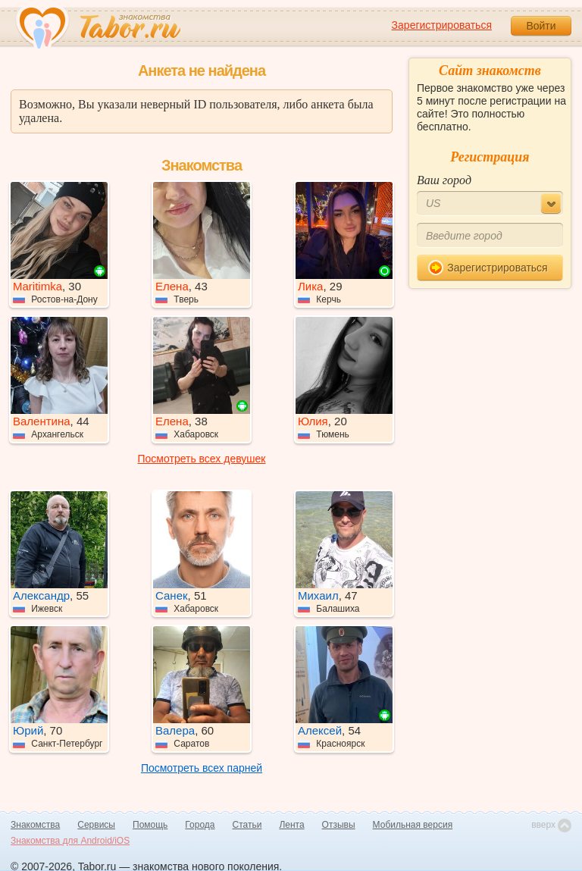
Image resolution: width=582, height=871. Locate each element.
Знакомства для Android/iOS (70, 840)
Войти (540, 26)
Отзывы (338, 824)
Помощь (150, 824)
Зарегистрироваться (442, 25)
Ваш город (444, 180)
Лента (291, 824)
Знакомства (35, 824)
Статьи (247, 824)
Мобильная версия (413, 824)
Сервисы (96, 824)
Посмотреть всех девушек (202, 459)
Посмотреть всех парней (201, 768)
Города (199, 824)
